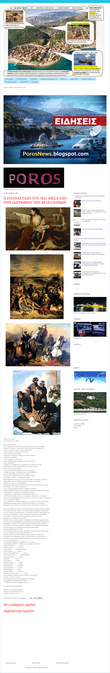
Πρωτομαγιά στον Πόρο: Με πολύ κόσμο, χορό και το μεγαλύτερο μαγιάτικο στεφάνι (94, 244)
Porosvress (34, 82)
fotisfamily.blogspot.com (88, 79)
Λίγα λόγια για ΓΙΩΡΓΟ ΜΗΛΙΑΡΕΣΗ (92, 229)
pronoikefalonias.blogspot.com (48, 79)
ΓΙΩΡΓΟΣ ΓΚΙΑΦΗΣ (8, 87)
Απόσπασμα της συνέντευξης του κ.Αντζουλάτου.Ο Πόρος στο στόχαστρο (93, 253)
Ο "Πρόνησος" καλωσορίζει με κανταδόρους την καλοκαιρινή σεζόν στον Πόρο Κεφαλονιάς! (94, 273)
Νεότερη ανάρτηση (10, 663)
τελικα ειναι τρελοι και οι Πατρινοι (91, 200)
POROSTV (64, 79)
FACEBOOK (33, 79)
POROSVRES (74, 79)
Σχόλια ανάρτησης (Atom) (40, 667)
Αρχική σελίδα (9, 79)
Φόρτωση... (77, 288)
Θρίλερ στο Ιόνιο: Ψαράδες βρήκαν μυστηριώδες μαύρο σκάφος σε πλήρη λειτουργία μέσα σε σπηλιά (93, 263)
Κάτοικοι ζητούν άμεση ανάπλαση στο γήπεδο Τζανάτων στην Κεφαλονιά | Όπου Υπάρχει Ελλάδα (94, 211)
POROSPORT (24, 82)
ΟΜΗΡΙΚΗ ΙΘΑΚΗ (21, 79)
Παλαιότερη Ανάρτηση (62, 663)
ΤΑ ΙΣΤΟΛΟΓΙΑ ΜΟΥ (10, 82)
